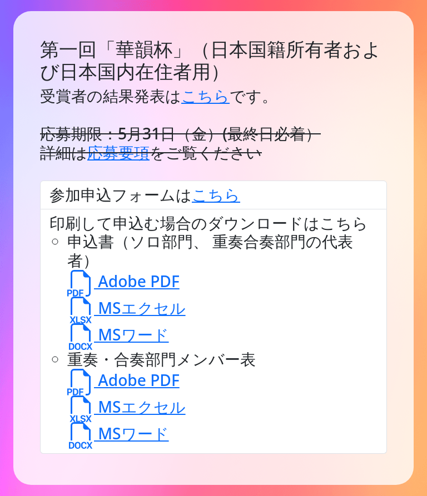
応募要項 (118, 152)
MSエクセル (126, 307)
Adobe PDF (123, 281)
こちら (205, 95)
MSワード (118, 334)
